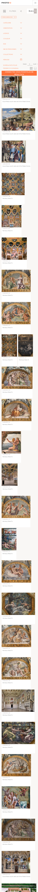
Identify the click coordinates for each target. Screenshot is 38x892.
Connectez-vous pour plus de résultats (19, 73)
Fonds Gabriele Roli (9, 17)
